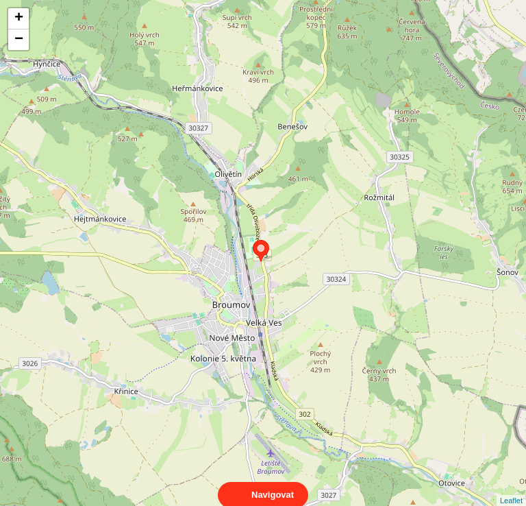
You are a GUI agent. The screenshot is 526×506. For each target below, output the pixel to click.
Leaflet (511, 488)
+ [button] (18, 18)
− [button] (18, 39)
